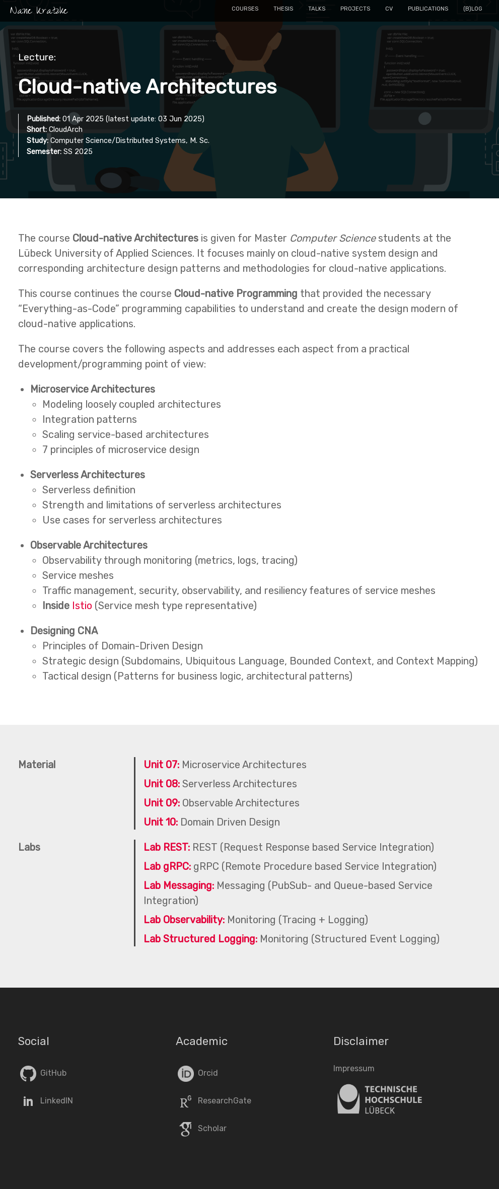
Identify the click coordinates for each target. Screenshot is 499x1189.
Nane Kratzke (38, 12)
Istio (82, 606)
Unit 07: (161, 765)
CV (389, 9)
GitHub (42, 1073)
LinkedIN (45, 1100)
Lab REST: (167, 847)
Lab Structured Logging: (200, 939)
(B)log (472, 9)
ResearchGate (213, 1100)
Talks (316, 9)
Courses (245, 9)
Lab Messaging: (179, 885)
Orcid (197, 1073)
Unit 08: (162, 784)
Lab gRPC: (167, 866)
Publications (428, 9)
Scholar (201, 1128)
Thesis (283, 9)
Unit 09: (162, 803)
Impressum (354, 1068)
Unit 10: (161, 822)
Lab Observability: (184, 920)
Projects (355, 9)
